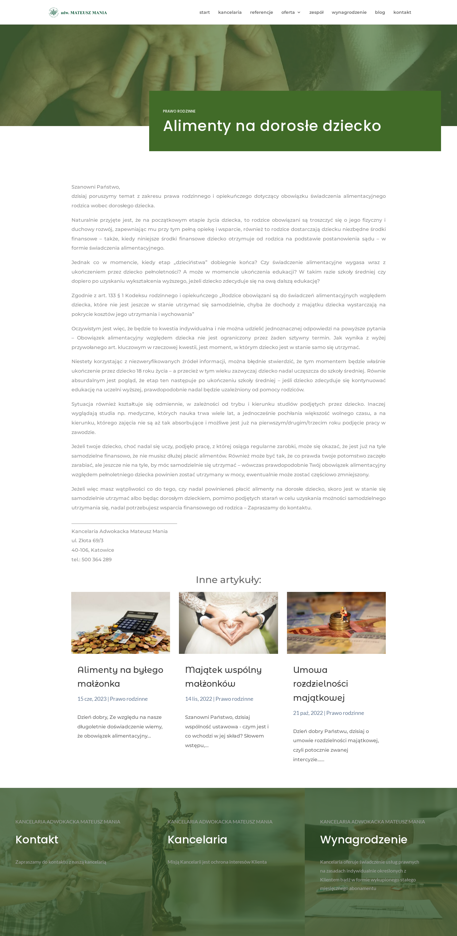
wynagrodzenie (349, 12)
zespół (316, 12)
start (204, 12)
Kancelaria (197, 839)
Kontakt (36, 839)
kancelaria (230, 12)
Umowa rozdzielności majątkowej (320, 684)
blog (380, 12)
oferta (288, 12)
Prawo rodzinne (179, 111)
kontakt (402, 12)
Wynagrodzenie (364, 839)
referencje (261, 12)
